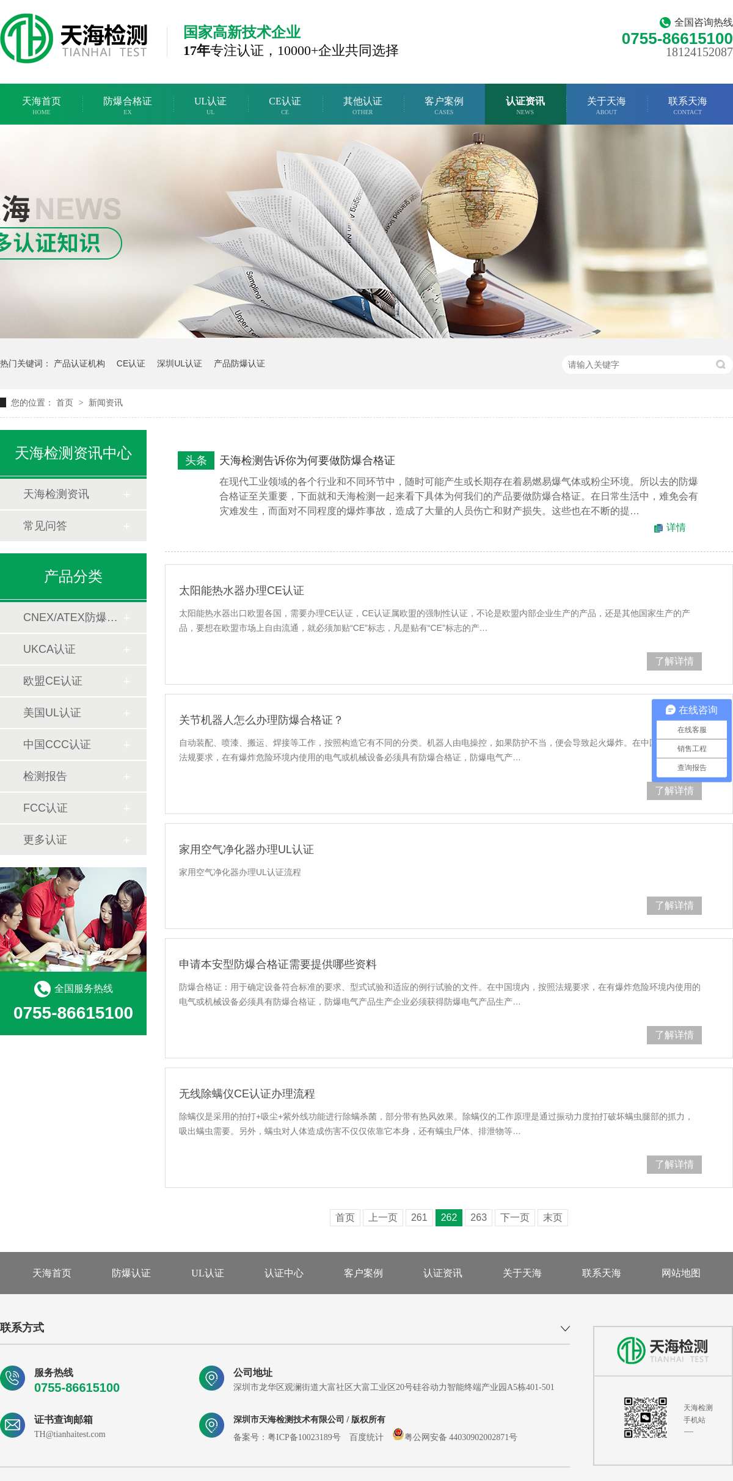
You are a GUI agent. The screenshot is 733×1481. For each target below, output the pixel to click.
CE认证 (285, 106)
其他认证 (362, 106)
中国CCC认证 (57, 744)
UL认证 (210, 106)
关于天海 (606, 106)
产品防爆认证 (239, 363)
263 (478, 1217)
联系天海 (687, 106)
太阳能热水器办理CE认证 (241, 590)
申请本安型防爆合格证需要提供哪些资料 (278, 964)
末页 (553, 1217)
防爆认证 (131, 1273)
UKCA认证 (49, 649)
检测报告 (45, 776)
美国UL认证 (52, 713)
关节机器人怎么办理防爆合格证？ (261, 720)
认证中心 (284, 1273)
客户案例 (444, 106)
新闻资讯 (106, 402)
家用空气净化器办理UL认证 (246, 849)
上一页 (383, 1217)
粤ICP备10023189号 (304, 1437)
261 (419, 1217)
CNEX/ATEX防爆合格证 (72, 617)
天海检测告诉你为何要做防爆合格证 (307, 460)
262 (449, 1217)
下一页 (515, 1217)
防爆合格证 (127, 106)
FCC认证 (45, 808)
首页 (66, 402)
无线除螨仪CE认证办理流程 (247, 1094)
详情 (676, 527)
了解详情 (674, 661)
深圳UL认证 (179, 363)
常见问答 (45, 526)
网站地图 (681, 1273)
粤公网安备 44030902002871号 (455, 1437)
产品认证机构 (79, 363)
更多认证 (45, 840)
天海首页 (41, 106)
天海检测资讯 (56, 494)
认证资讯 (525, 106)
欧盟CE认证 (52, 681)
